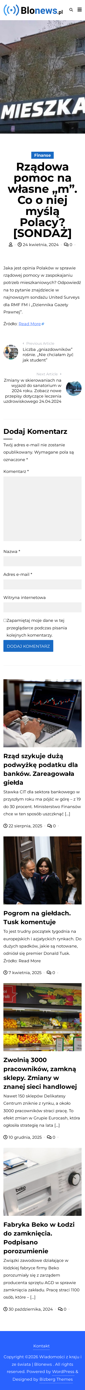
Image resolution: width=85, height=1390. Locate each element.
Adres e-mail (17, 574)
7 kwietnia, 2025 (23, 972)
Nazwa (11, 551)
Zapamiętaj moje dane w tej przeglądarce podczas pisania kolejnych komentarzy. (37, 628)
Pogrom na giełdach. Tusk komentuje (37, 917)
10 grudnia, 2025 (23, 1137)
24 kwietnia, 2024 (39, 244)
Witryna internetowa (24, 597)
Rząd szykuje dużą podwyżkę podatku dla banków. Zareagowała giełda (40, 769)
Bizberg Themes (56, 1379)
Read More (30, 323)
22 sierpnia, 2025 (23, 825)
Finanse (42, 155)
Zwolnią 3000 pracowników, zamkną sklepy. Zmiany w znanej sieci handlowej (40, 1073)
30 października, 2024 (28, 1309)
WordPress (63, 1371)
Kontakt (41, 1346)
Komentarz (16, 471)
